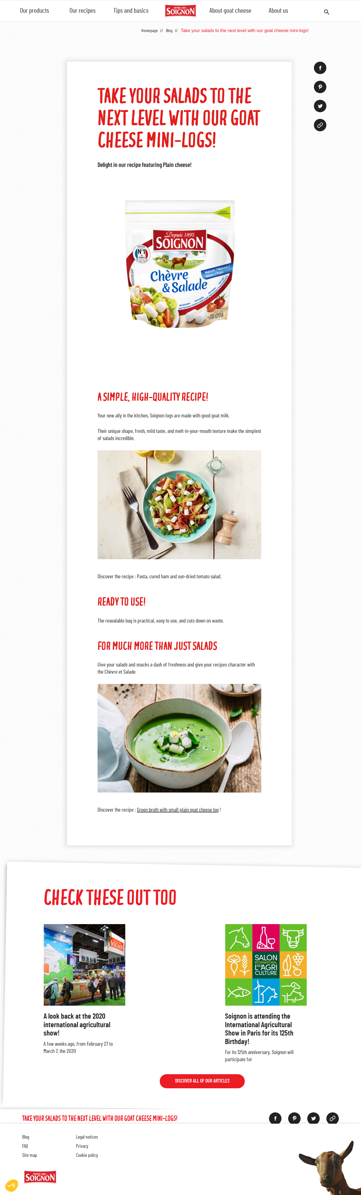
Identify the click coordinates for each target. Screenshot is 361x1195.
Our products (34, 10)
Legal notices (87, 1137)
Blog (25, 1137)
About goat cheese (230, 10)
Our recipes (83, 10)
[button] (11, 1185)
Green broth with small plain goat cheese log (178, 810)
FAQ (25, 1146)
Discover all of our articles (202, 1081)
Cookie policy (87, 1155)
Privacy (82, 1146)
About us (278, 10)
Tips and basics (131, 10)
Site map (29, 1155)
